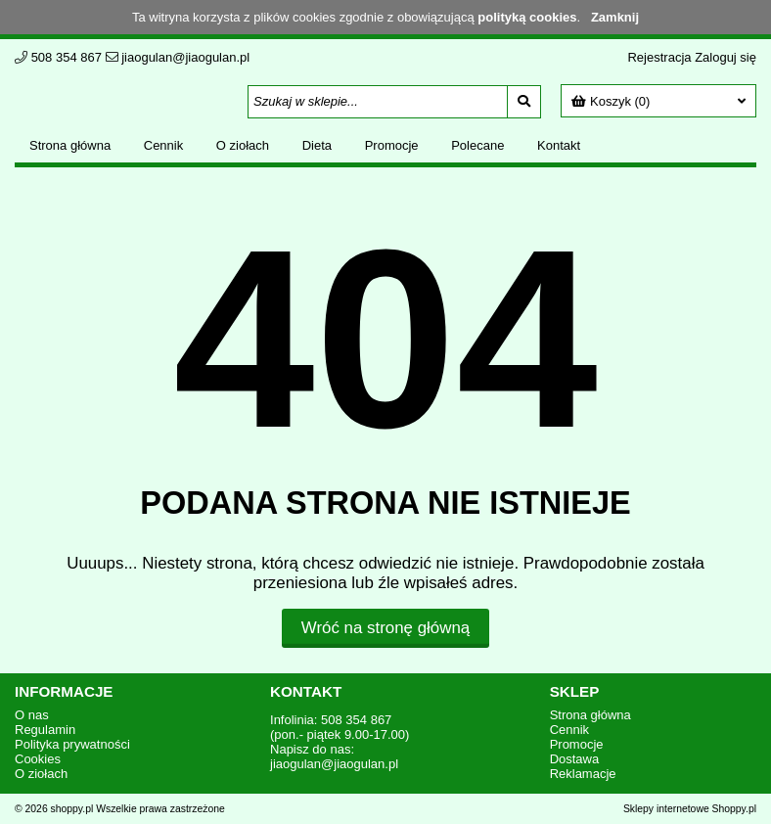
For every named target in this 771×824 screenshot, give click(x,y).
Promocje (392, 145)
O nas (32, 715)
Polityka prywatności (72, 744)
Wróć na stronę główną (385, 627)
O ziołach (242, 145)
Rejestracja (659, 57)
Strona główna (70, 145)
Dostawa (575, 759)
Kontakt (558, 145)
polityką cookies (526, 17)
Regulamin (45, 729)
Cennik (163, 145)
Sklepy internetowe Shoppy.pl (689, 808)
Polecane (477, 145)
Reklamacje (583, 773)
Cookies (38, 759)
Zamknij (615, 17)
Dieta (317, 145)
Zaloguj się (725, 57)
